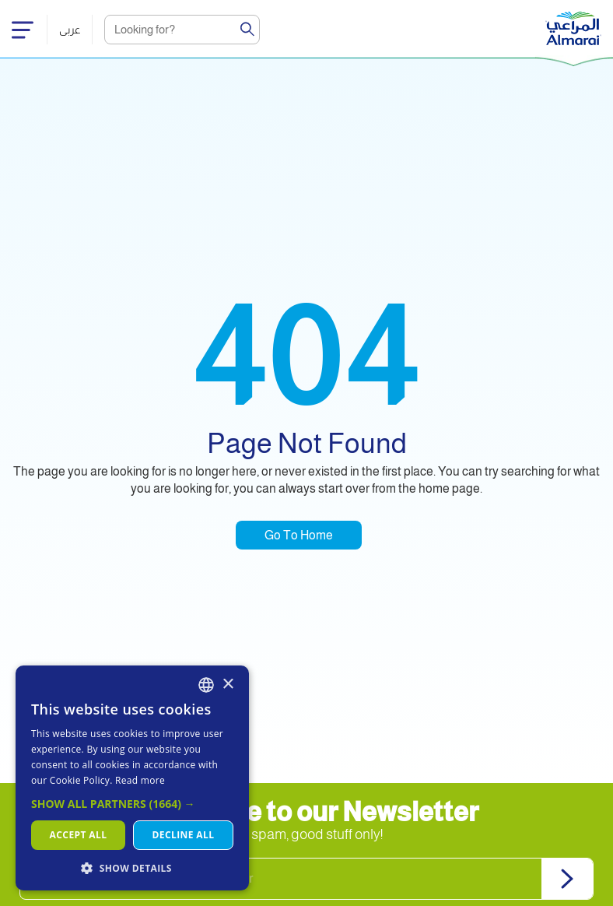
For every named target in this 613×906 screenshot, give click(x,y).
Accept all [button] (78, 834)
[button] (132, 803)
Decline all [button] (183, 834)
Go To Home (298, 535)
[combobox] (206, 685)
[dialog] (132, 777)
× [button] (227, 684)
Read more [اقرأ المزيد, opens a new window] (140, 780)
